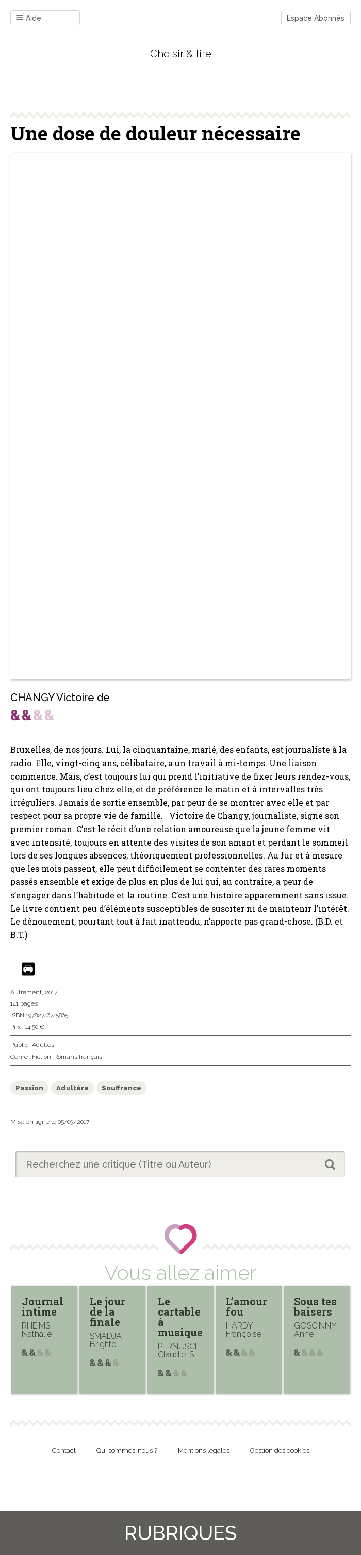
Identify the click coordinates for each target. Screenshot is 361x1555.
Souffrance (121, 1088)
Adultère (72, 1088)
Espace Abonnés (315, 18)
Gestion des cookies (279, 1450)
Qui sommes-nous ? (126, 1450)
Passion (29, 1088)
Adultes (43, 1044)
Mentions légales (203, 1450)
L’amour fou (246, 1306)
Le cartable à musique (180, 1316)
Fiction (41, 1056)
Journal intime (42, 1306)
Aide (28, 18)
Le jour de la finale (107, 1311)
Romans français (78, 1056)
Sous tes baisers (315, 1306)
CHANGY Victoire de (60, 697)
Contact (64, 1450)
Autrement (26, 992)
